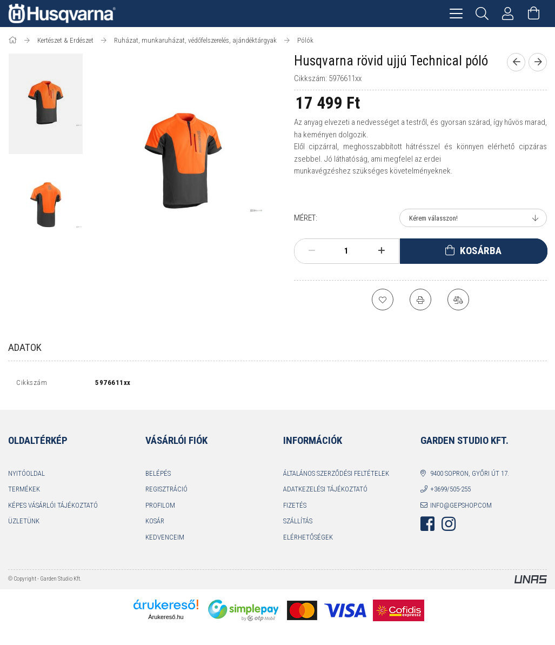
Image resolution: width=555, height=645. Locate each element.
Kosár (154, 524)
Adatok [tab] (25, 347)
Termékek (24, 492)
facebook (427, 526)
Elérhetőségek (308, 539)
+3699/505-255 (450, 492)
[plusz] (381, 251)
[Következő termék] (538, 62)
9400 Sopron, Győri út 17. (469, 475)
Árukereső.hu (165, 619)
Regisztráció (166, 492)
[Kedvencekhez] (382, 299)
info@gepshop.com (461, 507)
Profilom (160, 507)
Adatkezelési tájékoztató (325, 492)
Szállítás (297, 524)
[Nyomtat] (420, 299)
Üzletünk (23, 524)
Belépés (158, 475)
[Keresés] (482, 13)
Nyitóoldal (26, 475)
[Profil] (508, 13)
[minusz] (312, 251)
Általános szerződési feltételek (336, 475)
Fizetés (294, 507)
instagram (449, 526)
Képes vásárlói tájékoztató (53, 507)
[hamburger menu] (456, 13)
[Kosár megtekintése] (534, 13)
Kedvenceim (164, 539)
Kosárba (481, 250)
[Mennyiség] (346, 251)
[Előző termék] (516, 62)
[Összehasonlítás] (458, 299)
